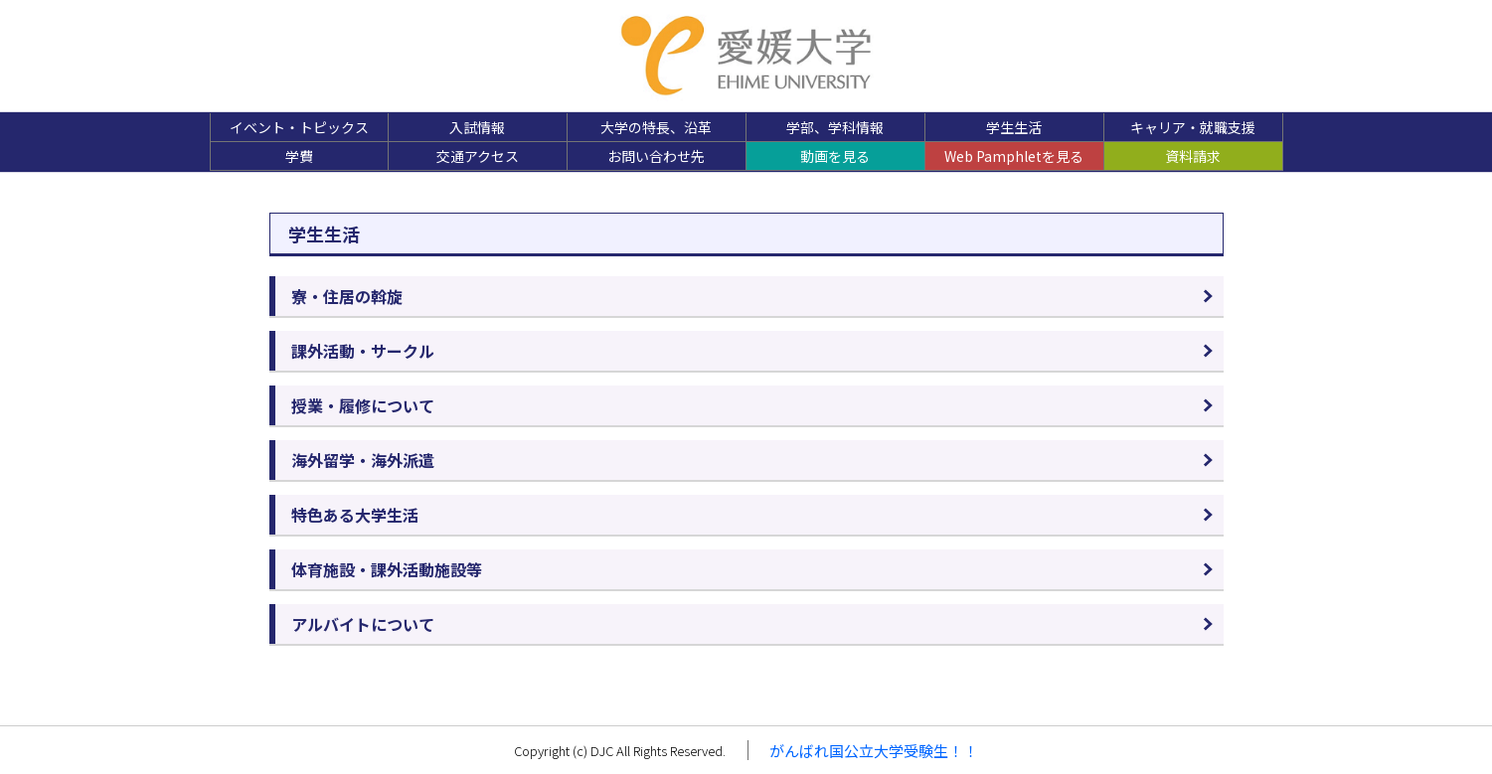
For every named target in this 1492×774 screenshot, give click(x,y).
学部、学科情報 (835, 127)
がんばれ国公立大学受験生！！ (873, 750)
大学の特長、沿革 (656, 127)
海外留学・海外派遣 (362, 460)
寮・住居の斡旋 (347, 296)
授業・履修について (362, 405)
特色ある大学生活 (354, 515)
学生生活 (1014, 127)
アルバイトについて (362, 624)
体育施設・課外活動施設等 (386, 569)
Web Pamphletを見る (1013, 156)
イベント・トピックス (299, 127)
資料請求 (1193, 156)
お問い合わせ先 (656, 156)
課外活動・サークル (362, 351)
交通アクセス (477, 156)
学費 (299, 156)
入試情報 (477, 127)
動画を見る (835, 156)
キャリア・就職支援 (1192, 127)
